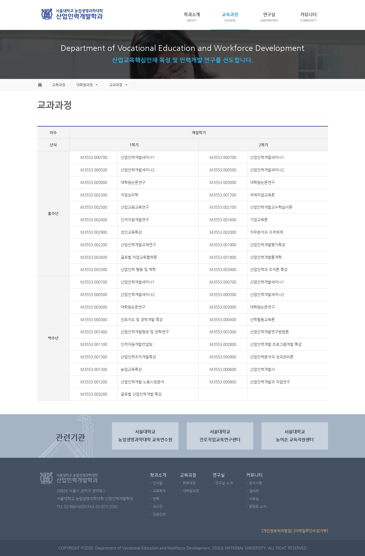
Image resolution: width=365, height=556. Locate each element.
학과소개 (192, 14)
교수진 (158, 506)
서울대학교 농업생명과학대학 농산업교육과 (72, 14)
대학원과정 (84, 85)
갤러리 (254, 491)
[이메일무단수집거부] (311, 531)
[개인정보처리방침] (276, 531)
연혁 (156, 499)
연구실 (269, 14)
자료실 (254, 499)
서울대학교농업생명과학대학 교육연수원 (145, 435)
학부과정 (189, 483)
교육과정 (230, 14)
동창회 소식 (257, 506)
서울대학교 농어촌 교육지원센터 (295, 435)
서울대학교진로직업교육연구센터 (219, 435)
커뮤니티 (308, 14)
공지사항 (255, 483)
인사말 (158, 483)
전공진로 (159, 514)
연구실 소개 (224, 483)
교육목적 (159, 491)
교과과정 (115, 85)
